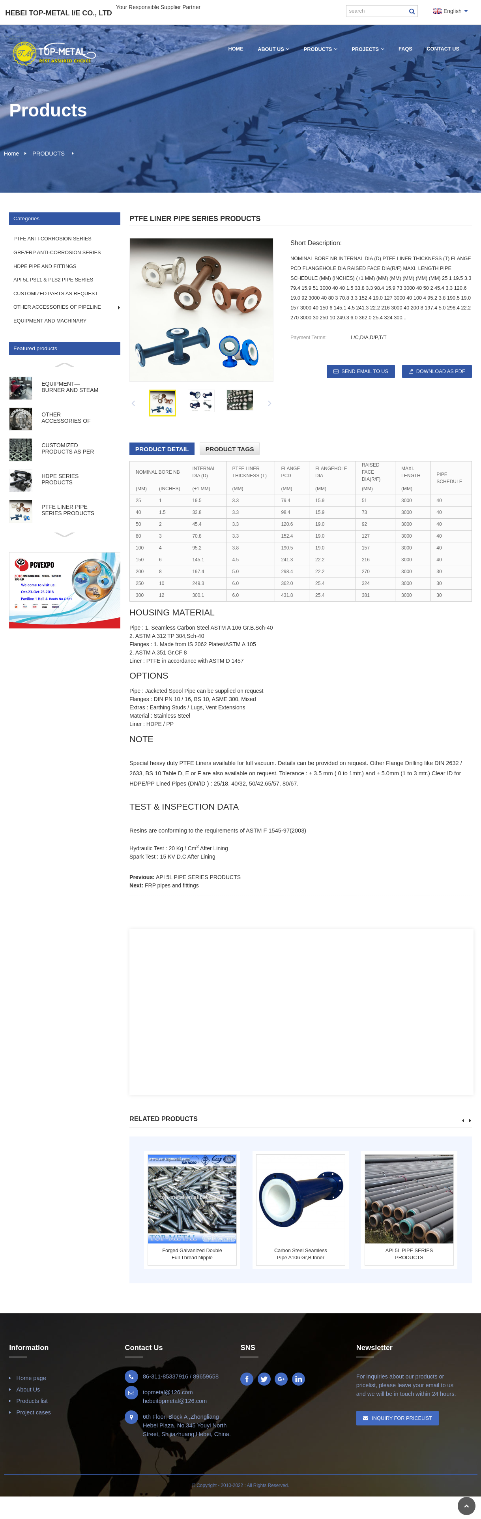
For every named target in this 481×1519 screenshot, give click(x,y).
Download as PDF (440, 371)
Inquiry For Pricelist (402, 1418)
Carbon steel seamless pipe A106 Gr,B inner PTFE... (300, 1254)
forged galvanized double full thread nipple (192, 1253)
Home (11, 153)
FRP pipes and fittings (172, 885)
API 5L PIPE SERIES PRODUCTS (198, 877)
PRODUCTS (48, 153)
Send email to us (364, 371)
